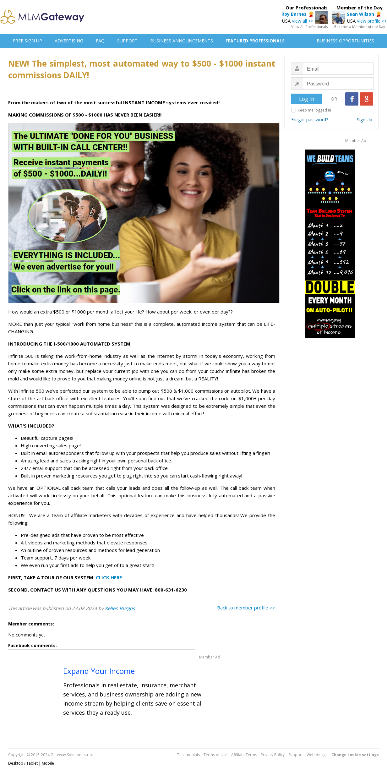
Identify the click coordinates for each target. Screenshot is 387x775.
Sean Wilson (360, 14)
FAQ (100, 41)
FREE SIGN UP (27, 41)
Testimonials (188, 754)
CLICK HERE (109, 577)
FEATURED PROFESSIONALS (255, 41)
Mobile (48, 763)
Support (295, 754)
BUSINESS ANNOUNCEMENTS (181, 41)
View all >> (302, 21)
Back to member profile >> (246, 607)
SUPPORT (127, 41)
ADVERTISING (69, 41)
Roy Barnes (294, 14)
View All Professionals (309, 26)
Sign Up (364, 120)
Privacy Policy (273, 754)
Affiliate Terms (244, 754)
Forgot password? (309, 120)
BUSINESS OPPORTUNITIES (345, 41)
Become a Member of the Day (359, 26)
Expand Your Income (99, 671)
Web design (317, 754)
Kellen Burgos (120, 608)
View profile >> (372, 21)
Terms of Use (215, 754)
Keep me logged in (314, 110)
